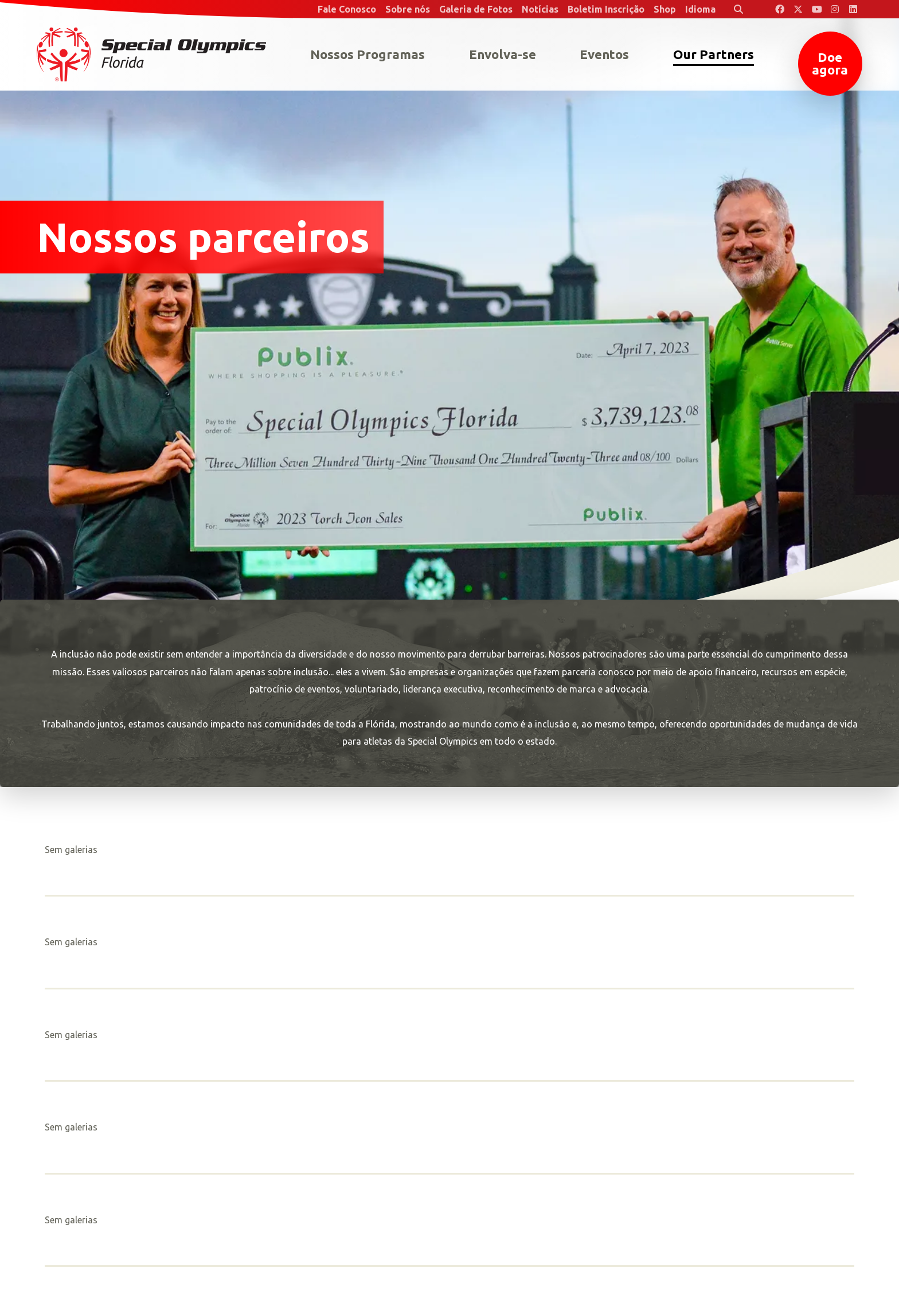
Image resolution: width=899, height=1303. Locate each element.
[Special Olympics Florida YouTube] (816, 9)
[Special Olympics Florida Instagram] (835, 9)
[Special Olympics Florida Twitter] (798, 9)
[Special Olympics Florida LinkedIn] (853, 9)
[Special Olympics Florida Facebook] (780, 9)
